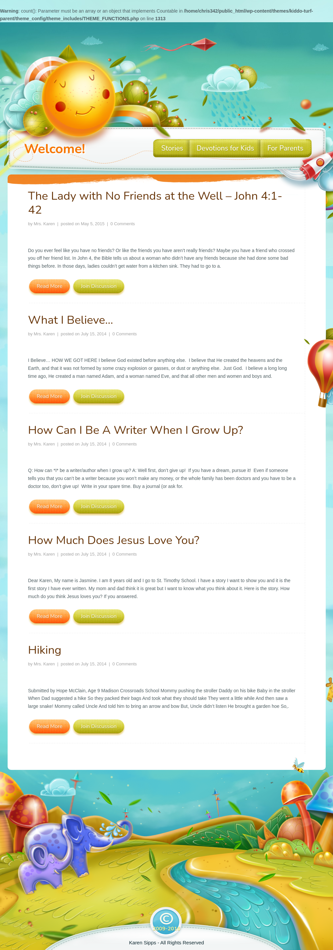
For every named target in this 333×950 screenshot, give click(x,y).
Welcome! (54, 149)
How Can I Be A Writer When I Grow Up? (135, 430)
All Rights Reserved (182, 942)
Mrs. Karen (44, 223)
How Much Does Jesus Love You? (113, 540)
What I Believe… (70, 320)
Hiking (45, 650)
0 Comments (122, 223)
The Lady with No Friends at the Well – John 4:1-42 (155, 203)
